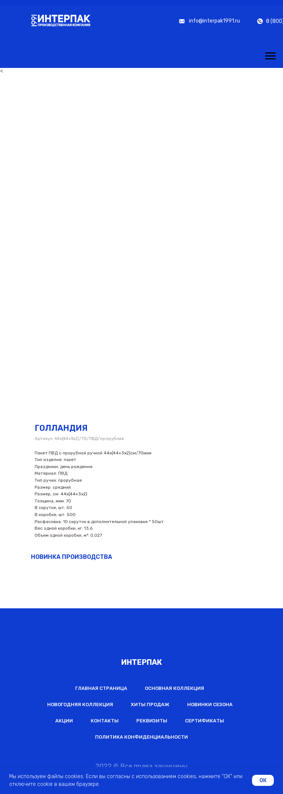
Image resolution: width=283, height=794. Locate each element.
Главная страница (101, 688)
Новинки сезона (210, 704)
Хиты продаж (150, 704)
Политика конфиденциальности (141, 737)
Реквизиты (151, 720)
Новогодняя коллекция (80, 704)
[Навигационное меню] (270, 56)
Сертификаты (204, 720)
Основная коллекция (174, 688)
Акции (64, 720)
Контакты (105, 720)
